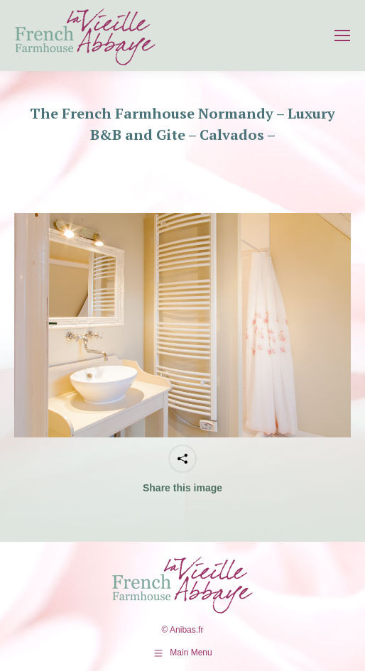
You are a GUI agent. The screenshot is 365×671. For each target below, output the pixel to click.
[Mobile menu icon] (342, 35)
